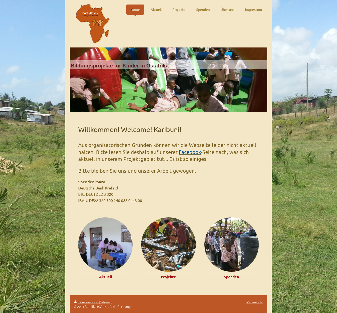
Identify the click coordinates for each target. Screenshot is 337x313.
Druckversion (86, 302)
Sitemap (106, 302)
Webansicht (254, 302)
